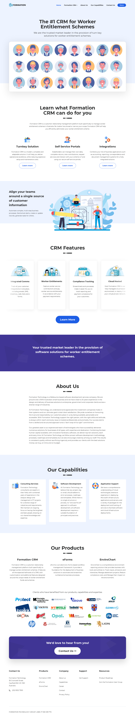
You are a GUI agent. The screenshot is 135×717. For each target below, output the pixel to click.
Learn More (67, 319)
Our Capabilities (97, 5)
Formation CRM (70, 5)
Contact (62, 690)
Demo (122, 5)
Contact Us (110, 5)
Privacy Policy (64, 695)
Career (61, 686)
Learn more (27, 166)
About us (62, 678)
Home (58, 5)
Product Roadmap (106, 678)
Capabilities (63, 682)
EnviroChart (43, 686)
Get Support (83, 678)
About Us (84, 5)
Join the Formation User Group (110, 682)
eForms (42, 682)
